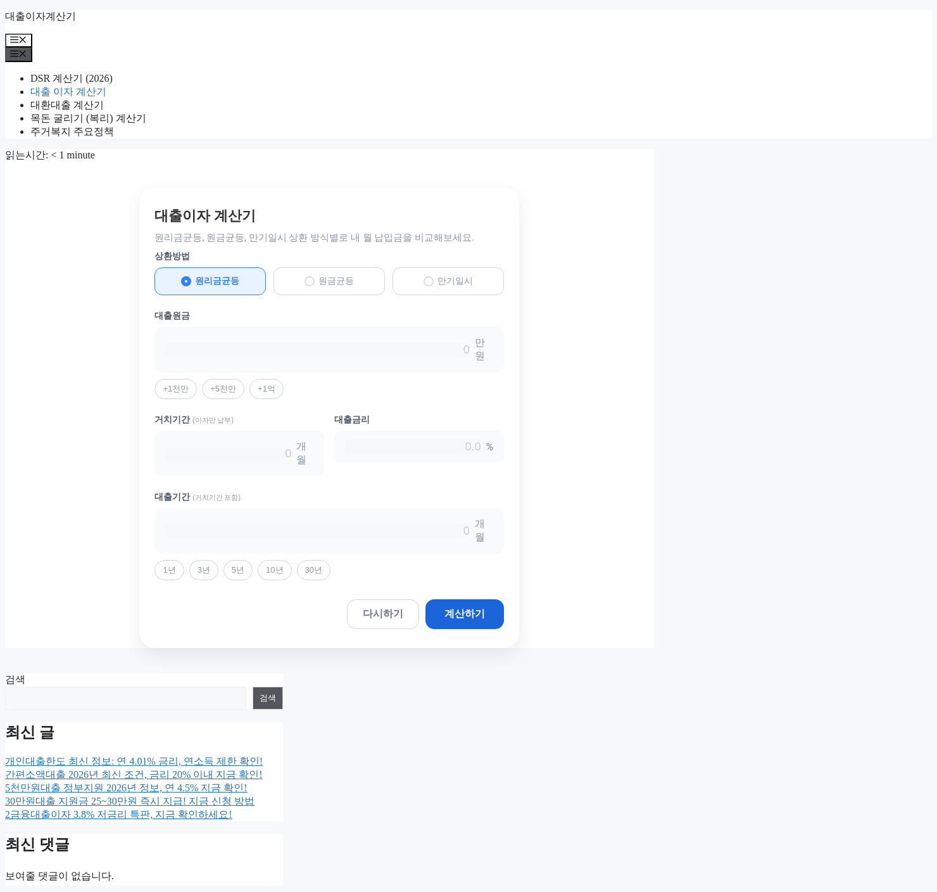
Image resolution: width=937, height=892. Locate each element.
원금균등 (329, 281)
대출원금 (172, 315)
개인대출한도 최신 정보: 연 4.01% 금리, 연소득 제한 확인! (134, 761)
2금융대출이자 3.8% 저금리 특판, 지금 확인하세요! (118, 814)
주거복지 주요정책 (72, 131)
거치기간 (194, 419)
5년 (238, 570)
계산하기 (464, 613)
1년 (169, 570)
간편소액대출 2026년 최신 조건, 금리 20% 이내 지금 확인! (134, 774)
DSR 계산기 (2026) (71, 78)
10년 (274, 570)
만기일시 (448, 281)
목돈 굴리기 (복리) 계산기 (88, 118)
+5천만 (223, 388)
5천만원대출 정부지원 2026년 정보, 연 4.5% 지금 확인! (126, 787)
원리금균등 (210, 281)
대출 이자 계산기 (68, 91)
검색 (15, 679)
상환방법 (172, 256)
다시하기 (383, 613)
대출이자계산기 (40, 16)
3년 (204, 570)
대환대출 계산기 (67, 104)
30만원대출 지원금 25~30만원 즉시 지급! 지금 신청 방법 (130, 801)
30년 (313, 570)
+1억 (266, 388)
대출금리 (352, 419)
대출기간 (197, 497)
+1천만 (176, 388)
